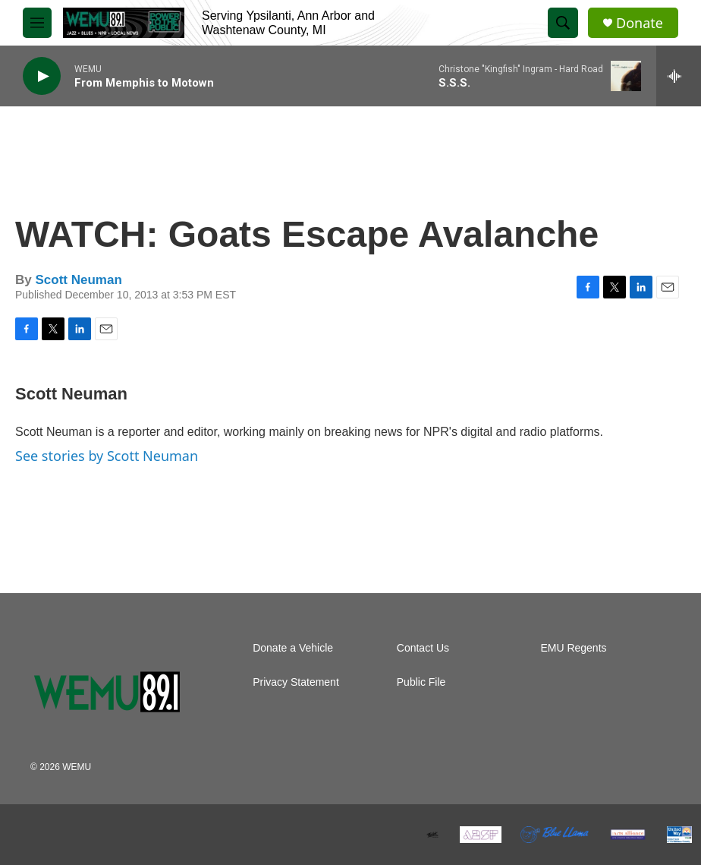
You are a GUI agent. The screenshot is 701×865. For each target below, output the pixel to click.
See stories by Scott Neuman (106, 456)
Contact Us (423, 648)
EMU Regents (573, 648)
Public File (421, 682)
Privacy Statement (296, 682)
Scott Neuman (78, 280)
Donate (639, 23)
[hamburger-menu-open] (37, 23)
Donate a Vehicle (293, 648)
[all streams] (678, 76)
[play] (42, 76)
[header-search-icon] (563, 23)
